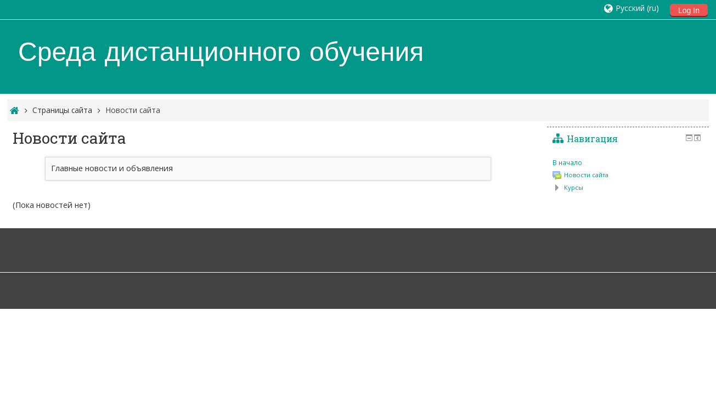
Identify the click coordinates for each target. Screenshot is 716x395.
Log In (689, 10)
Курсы (573, 187)
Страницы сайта (62, 110)
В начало (567, 162)
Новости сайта (132, 110)
